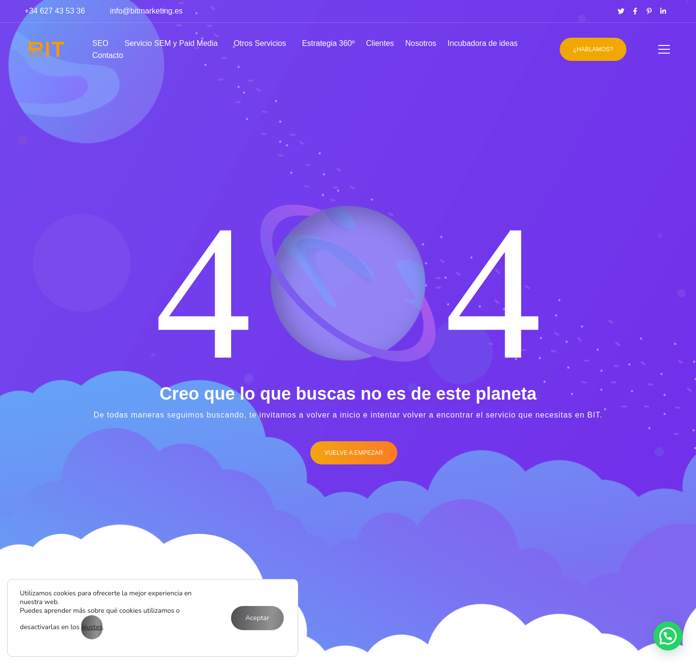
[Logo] (46, 49)
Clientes (380, 43)
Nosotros (421, 43)
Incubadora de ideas (483, 43)
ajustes (91, 627)
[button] (667, 635)
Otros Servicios (259, 43)
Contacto (107, 55)
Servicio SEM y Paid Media (171, 43)
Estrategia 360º (328, 43)
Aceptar (257, 617)
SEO (100, 43)
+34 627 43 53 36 (55, 11)
